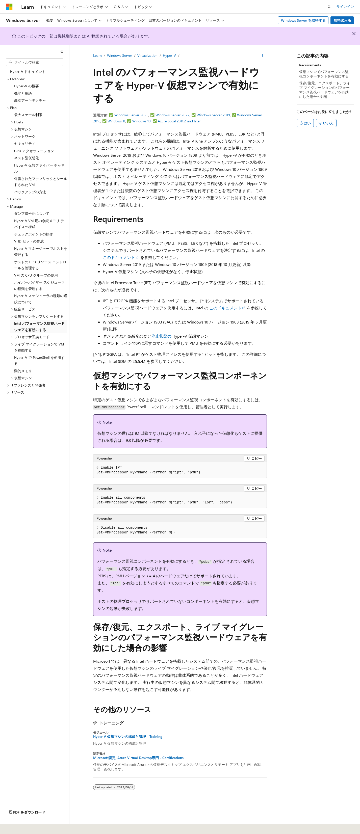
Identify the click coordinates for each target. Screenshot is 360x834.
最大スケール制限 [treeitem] (28, 114)
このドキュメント (119, 257)
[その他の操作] (262, 56)
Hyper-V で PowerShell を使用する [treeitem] (39, 360)
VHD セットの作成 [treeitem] (29, 241)
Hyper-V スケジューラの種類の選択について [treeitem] (40, 298)
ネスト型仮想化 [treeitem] (26, 157)
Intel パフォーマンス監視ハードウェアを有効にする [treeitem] (39, 326)
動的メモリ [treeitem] (23, 370)
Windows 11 (116, 121)
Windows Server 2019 (213, 115)
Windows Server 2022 (173, 115)
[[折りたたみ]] (62, 51)
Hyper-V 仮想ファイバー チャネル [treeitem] (39, 168)
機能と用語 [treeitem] (23, 93)
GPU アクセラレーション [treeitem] (34, 150)
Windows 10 (141, 121)
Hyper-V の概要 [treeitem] (26, 86)
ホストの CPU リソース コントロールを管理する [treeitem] (40, 265)
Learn (97, 55)
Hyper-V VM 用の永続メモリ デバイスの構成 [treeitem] (39, 223)
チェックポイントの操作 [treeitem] (33, 234)
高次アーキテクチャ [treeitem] (30, 100)
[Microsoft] (9, 7)
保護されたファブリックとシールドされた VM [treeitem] (40, 181)
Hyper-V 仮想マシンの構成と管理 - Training (127, 736)
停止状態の (161, 336)
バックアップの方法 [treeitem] (30, 192)
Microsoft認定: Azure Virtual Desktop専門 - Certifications (138, 758)
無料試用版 (342, 20)
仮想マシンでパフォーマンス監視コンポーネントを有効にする (324, 73)
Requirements (310, 65)
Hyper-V (169, 55)
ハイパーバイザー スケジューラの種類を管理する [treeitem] (39, 285)
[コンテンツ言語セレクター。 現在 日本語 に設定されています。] (16, 827)
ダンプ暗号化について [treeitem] (31, 213)
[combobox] (34, 62)
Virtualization (147, 55)
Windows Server (119, 55)
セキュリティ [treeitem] (24, 143)
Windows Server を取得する (303, 20)
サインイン (345, 6)
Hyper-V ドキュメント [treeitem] (27, 71)
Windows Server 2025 (131, 115)
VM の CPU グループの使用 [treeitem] (36, 275)
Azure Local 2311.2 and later (179, 121)
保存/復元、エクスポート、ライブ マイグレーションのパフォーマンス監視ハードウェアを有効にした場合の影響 (324, 89)
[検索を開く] (329, 6)
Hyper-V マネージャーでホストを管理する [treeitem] (40, 251)
